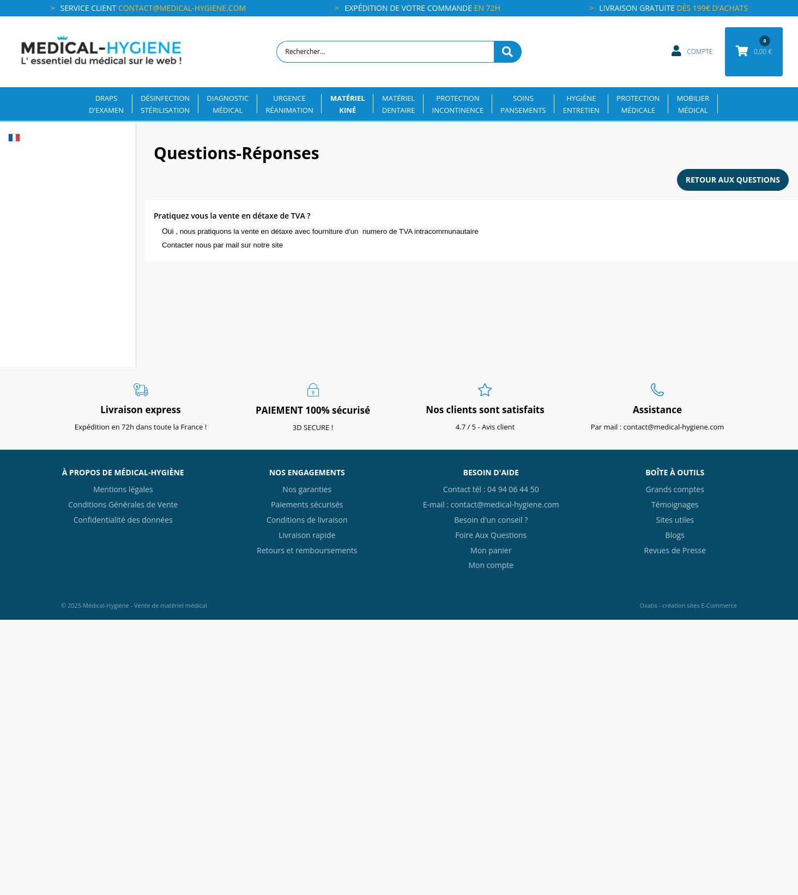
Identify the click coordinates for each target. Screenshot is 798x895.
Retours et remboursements (307, 550)
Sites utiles (675, 520)
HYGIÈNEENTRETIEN (581, 104)
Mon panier (490, 550)
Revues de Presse (675, 550)
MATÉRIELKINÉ (347, 104)
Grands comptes (675, 489)
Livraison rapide (307, 535)
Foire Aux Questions (491, 535)
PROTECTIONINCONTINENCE (458, 104)
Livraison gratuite (673, 8)
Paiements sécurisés (307, 504)
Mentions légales (123, 489)
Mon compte (490, 565)
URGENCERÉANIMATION (289, 104)
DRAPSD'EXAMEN (106, 104)
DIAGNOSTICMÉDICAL (228, 104)
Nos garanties (306, 489)
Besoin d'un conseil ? (491, 520)
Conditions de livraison (307, 520)
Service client (153, 8)
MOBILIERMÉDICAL (693, 104)
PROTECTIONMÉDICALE (638, 104)
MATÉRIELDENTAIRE (398, 104)
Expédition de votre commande (422, 8)
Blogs (675, 535)
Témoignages (675, 504)
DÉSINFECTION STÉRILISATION (165, 104)
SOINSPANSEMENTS (523, 104)
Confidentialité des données (123, 520)
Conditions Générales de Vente (123, 504)
